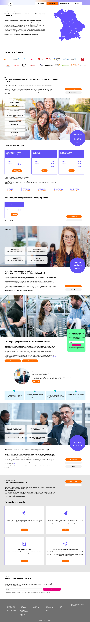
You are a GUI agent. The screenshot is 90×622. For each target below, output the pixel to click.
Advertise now (65, 529)
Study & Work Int (49, 607)
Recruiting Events (11, 607)
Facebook (60, 607)
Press (47, 606)
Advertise (44, 170)
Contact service (24, 529)
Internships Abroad (11, 610)
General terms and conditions (77, 604)
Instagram (73, 462)
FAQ (21, 613)
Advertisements (23, 604)
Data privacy (73, 605)
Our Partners (35, 606)
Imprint (72, 607)
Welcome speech (36, 381)
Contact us (73, 485)
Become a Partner (36, 604)
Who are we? (48, 604)
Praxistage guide (30, 360)
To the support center (73, 481)
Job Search (9, 604)
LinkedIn (73, 466)
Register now (12, 360)
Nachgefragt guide (73, 459)
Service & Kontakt (24, 611)
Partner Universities (64, 3)
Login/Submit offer (24, 617)
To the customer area (73, 92)
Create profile (14, 214)
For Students (41, 3)
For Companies (52, 3)
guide (54, 356)
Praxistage (9, 609)
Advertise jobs (73, 89)
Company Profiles (11, 606)
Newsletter (22, 614)
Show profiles (73, 289)
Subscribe (76, 345)
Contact (21, 615)
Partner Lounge (36, 607)
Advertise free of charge (17, 171)
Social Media (23, 610)
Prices (21, 606)
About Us (77, 3)
